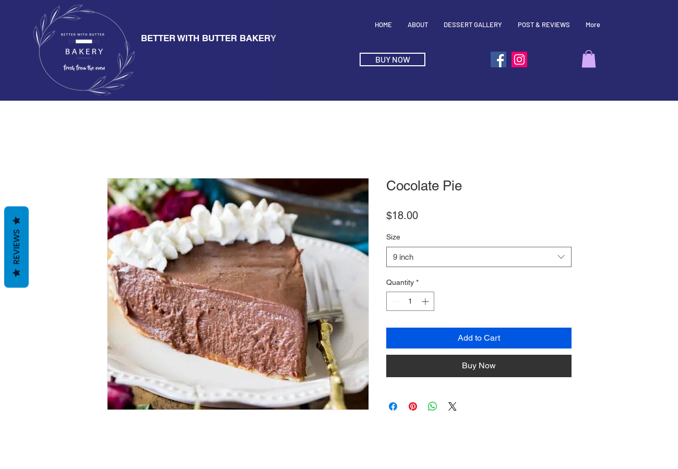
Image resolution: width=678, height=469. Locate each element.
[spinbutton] (410, 301)
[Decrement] (394, 301)
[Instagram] (519, 59)
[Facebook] (498, 59)
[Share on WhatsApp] (432, 406)
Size (393, 237)
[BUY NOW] (392, 59)
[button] (588, 58)
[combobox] (479, 257)
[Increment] (426, 301)
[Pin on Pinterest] (413, 406)
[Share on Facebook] (393, 406)
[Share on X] (452, 406)
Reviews (16, 247)
